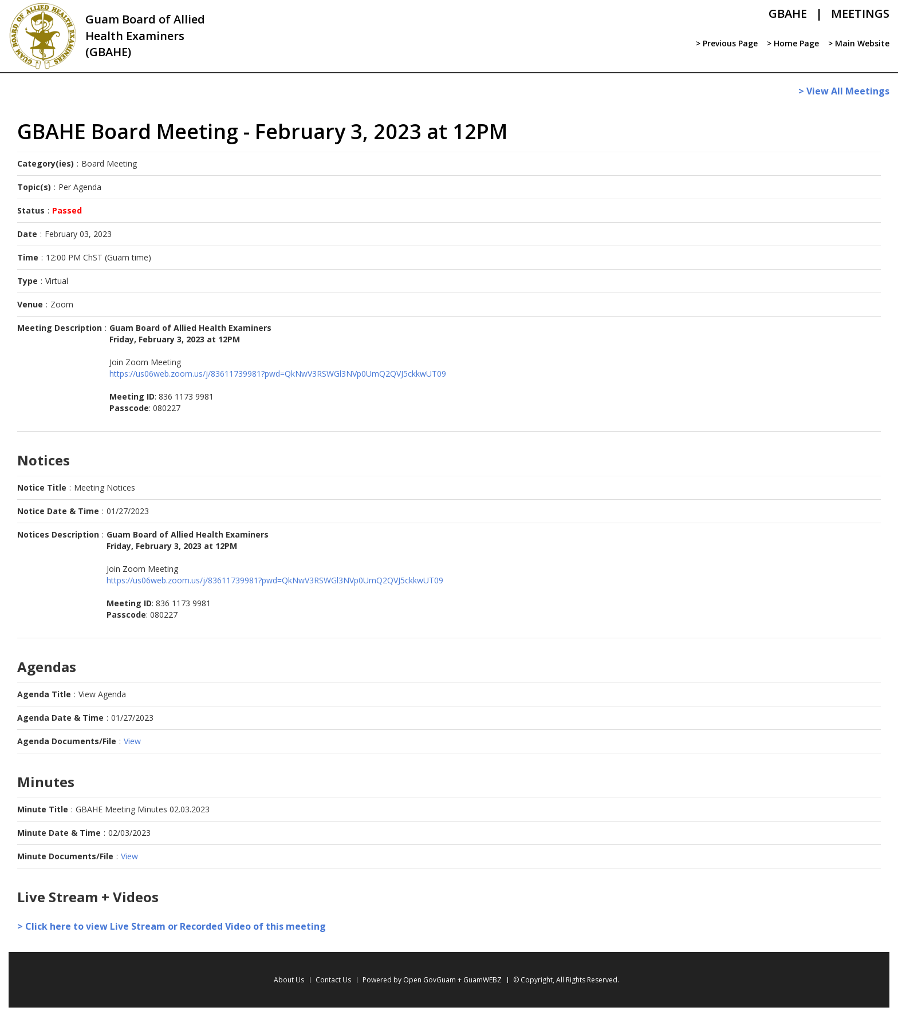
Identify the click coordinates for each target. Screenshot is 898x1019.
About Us (289, 980)
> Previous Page (727, 43)
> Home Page (793, 43)
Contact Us (333, 980)
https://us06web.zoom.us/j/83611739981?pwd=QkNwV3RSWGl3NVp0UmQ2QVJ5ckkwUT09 (277, 373)
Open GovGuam (429, 980)
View (132, 741)
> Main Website (858, 43)
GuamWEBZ (482, 980)
